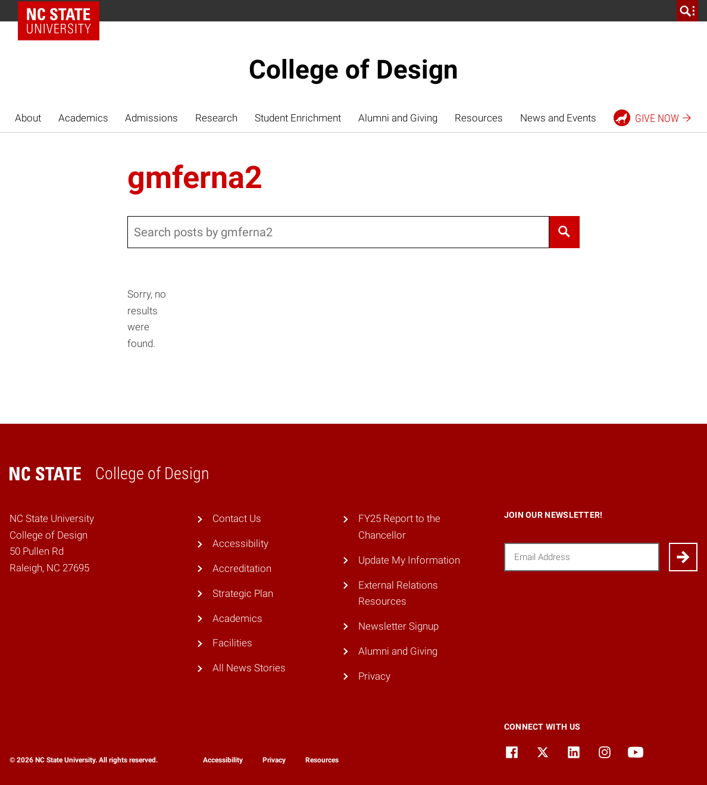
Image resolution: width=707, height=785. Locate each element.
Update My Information (409, 560)
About (28, 118)
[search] (687, 10)
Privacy (374, 676)
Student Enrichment (298, 118)
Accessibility (240, 543)
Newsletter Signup (398, 626)
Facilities (232, 643)
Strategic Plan (242, 593)
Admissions (151, 118)
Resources (479, 118)
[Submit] (683, 557)
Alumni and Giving (397, 118)
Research (216, 118)
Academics (83, 118)
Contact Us (236, 518)
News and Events (558, 118)
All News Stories (249, 668)
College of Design (353, 69)
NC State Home (63, 10)
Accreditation (241, 568)
